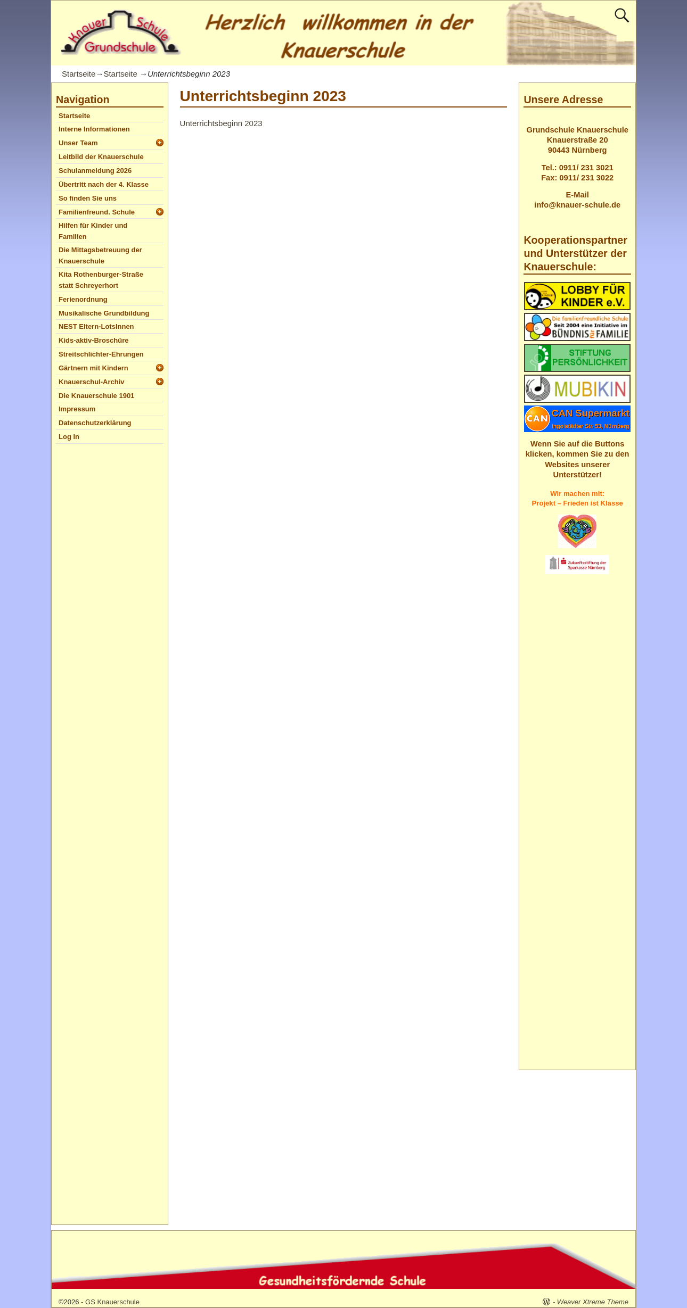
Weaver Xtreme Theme (592, 1302)
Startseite (78, 73)
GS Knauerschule (112, 1302)
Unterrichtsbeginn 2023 (221, 123)
